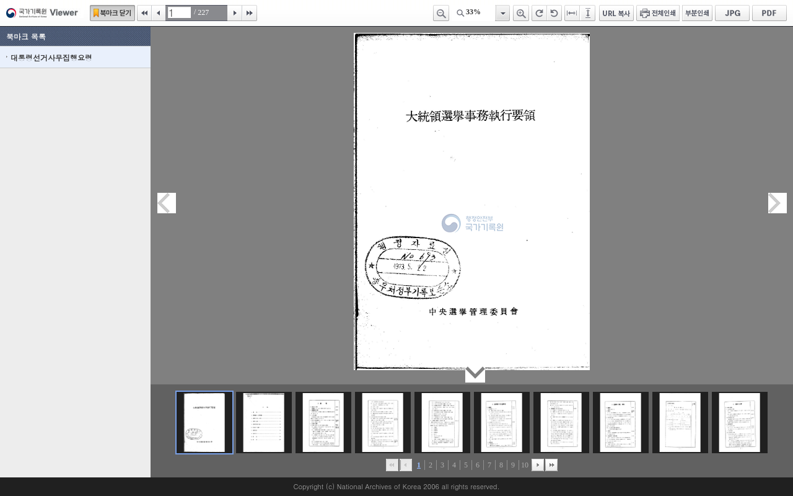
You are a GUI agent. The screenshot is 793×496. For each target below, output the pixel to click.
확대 (521, 13)
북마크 (112, 13)
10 (524, 465)
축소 (441, 13)
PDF (769, 13)
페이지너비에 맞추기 (572, 13)
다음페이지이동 (777, 203)
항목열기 (502, 13)
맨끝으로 (551, 465)
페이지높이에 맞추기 (589, 13)
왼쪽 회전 (554, 13)
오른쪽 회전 (539, 13)
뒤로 (537, 465)
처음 (144, 13)
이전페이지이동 (166, 203)
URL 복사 (616, 13)
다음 (234, 13)
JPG (732, 13)
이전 (158, 13)
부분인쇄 (697, 13)
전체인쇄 (658, 13)
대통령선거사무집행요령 (51, 57)
